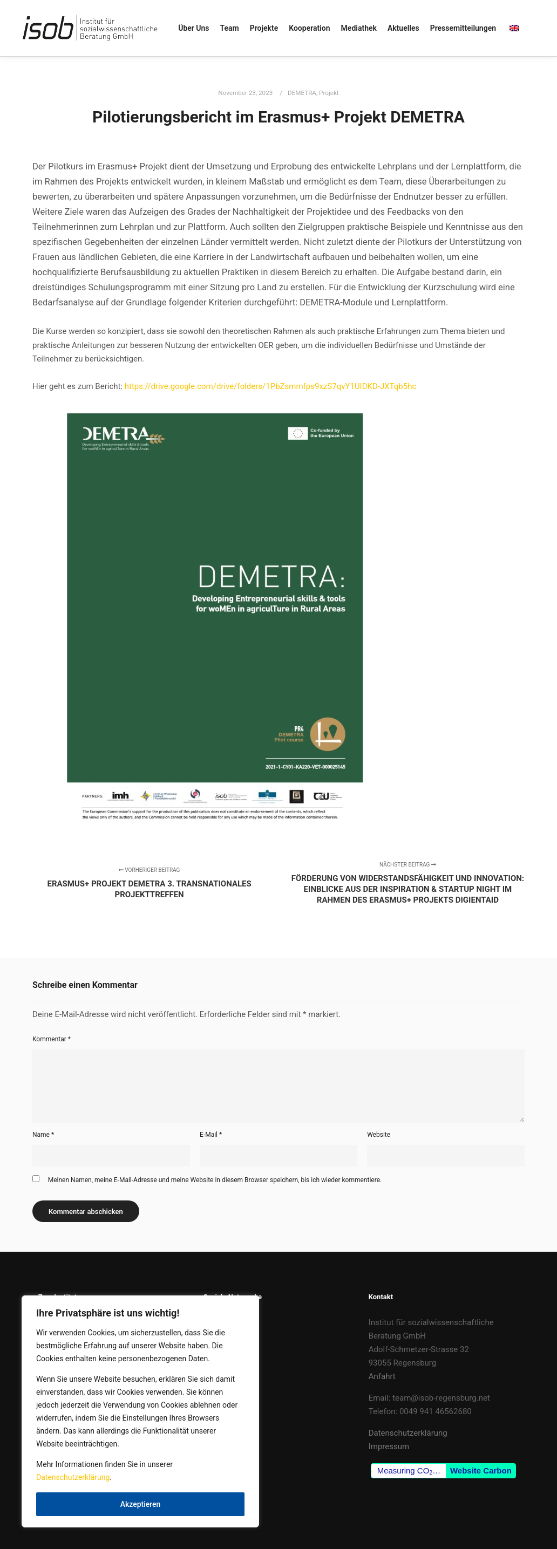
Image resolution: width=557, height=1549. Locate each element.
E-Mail (211, 1134)
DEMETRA (302, 93)
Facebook (221, 1322)
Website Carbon (481, 1470)
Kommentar (51, 1039)
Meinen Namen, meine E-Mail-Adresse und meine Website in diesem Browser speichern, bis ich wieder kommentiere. (215, 1180)
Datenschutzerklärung (73, 1477)
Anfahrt (382, 1376)
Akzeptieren (140, 1504)
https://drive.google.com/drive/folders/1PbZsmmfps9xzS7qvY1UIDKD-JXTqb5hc (271, 386)
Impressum (389, 1446)
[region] (140, 1411)
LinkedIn (218, 1336)
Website (378, 1134)
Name (43, 1134)
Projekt (329, 93)
